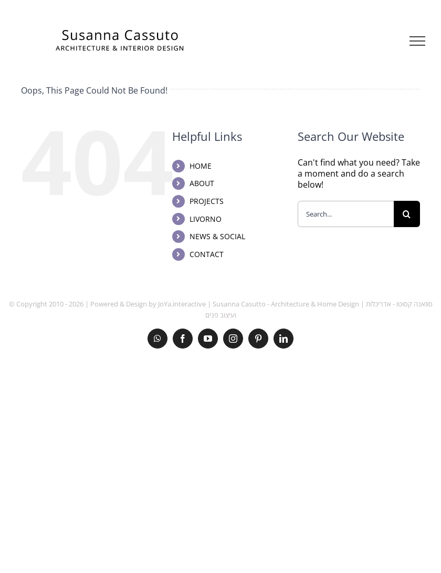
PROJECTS (207, 201)
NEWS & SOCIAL (217, 236)
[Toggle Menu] (417, 41)
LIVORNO (206, 219)
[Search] (407, 214)
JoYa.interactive (182, 304)
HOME (201, 166)
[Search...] (346, 214)
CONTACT (207, 254)
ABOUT (202, 183)
